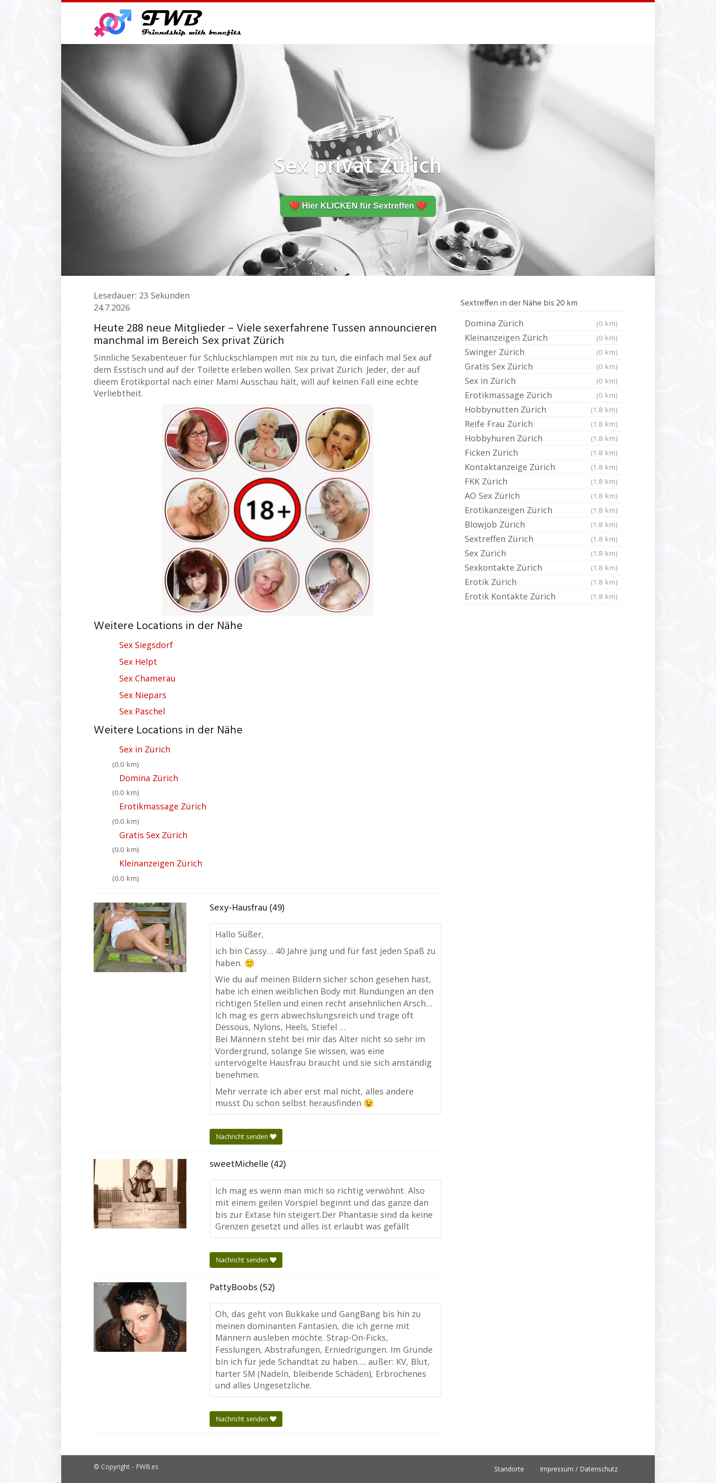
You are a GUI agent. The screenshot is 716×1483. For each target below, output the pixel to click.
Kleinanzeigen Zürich (160, 863)
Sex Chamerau (147, 678)
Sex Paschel (142, 711)
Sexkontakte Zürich (541, 567)
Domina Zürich (148, 777)
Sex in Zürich (144, 749)
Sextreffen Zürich (541, 539)
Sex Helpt (138, 661)
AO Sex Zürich (541, 496)
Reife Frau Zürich (541, 424)
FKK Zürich (541, 481)
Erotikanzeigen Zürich (541, 510)
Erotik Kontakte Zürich (541, 596)
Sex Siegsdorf (146, 644)
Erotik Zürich (541, 582)
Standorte (509, 1468)
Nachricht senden (246, 1136)
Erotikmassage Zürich (162, 806)
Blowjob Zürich (541, 524)
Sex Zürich (541, 553)
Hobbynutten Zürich (541, 409)
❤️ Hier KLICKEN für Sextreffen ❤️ (358, 205)
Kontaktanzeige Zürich (541, 467)
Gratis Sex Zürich (153, 834)
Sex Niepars (142, 694)
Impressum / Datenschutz (579, 1468)
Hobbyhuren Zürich (541, 438)
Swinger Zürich (541, 352)
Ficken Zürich (541, 452)
